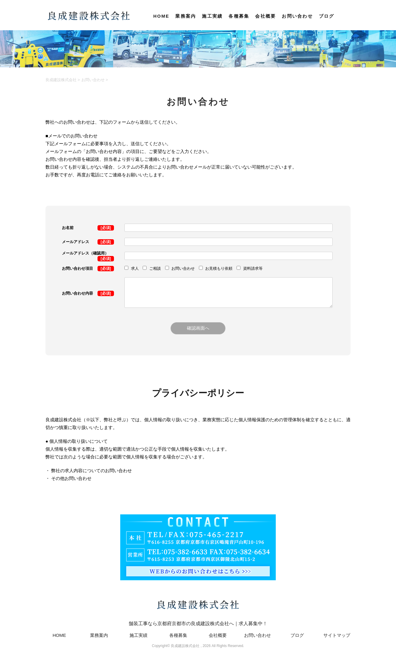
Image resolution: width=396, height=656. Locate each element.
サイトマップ (336, 635)
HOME (161, 16)
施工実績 (212, 16)
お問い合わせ (297, 16)
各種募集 (239, 16)
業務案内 (185, 16)
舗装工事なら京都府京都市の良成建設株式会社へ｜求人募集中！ (198, 609)
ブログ (326, 16)
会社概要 (265, 16)
